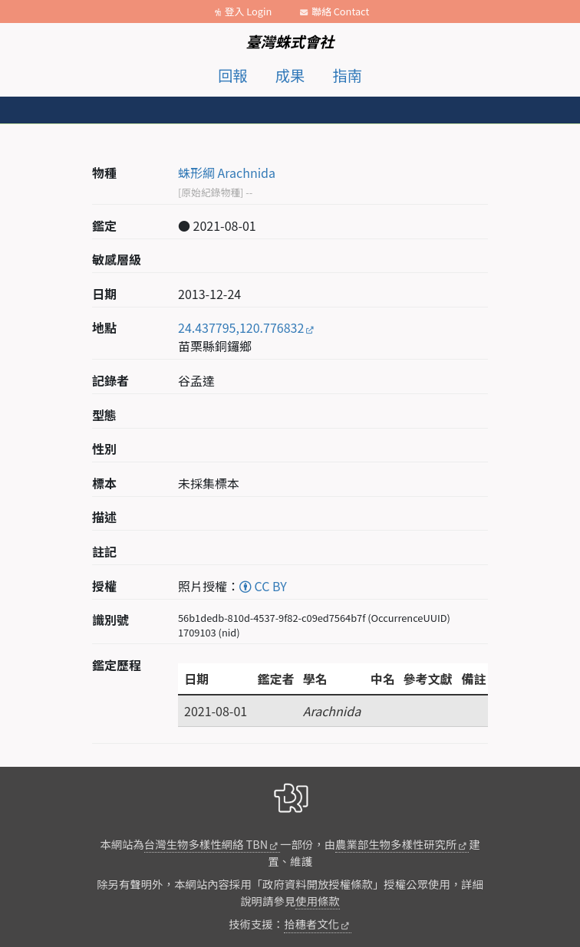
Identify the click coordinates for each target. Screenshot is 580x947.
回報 (232, 75)
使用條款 (317, 901)
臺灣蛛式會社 (290, 41)
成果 (290, 75)
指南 (347, 75)
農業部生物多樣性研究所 (395, 844)
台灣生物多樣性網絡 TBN (206, 844)
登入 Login (248, 11)
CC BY (263, 586)
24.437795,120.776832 (241, 327)
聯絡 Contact (340, 11)
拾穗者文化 (311, 924)
